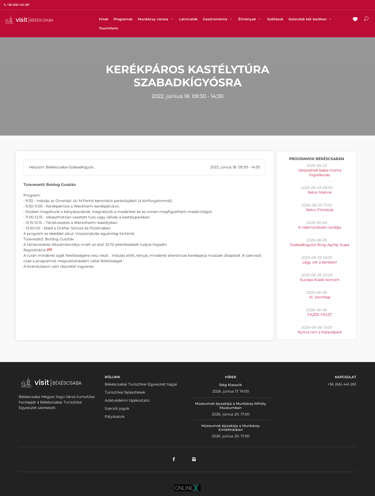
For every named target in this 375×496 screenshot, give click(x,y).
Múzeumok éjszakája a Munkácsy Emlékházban (230, 428)
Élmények (250, 19)
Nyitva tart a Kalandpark (320, 332)
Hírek (103, 19)
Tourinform (108, 28)
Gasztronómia (218, 19)
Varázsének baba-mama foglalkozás (319, 172)
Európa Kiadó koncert (320, 279)
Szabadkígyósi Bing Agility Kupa (319, 244)
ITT (49, 250)
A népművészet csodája (319, 227)
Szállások (275, 19)
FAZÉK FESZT (319, 314)
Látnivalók (188, 19)
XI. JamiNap (319, 297)
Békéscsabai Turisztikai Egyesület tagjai (141, 384)
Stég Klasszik (230, 385)
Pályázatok (114, 416)
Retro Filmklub (319, 209)
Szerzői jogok (117, 408)
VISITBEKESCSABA (29, 19)
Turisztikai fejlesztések (125, 392)
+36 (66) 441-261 (341, 384)
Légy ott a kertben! (319, 262)
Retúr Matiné (320, 192)
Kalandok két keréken (311, 19)
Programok (123, 19)
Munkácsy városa (156, 19)
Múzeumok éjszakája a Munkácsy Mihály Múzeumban (230, 405)
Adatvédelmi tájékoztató (127, 400)
